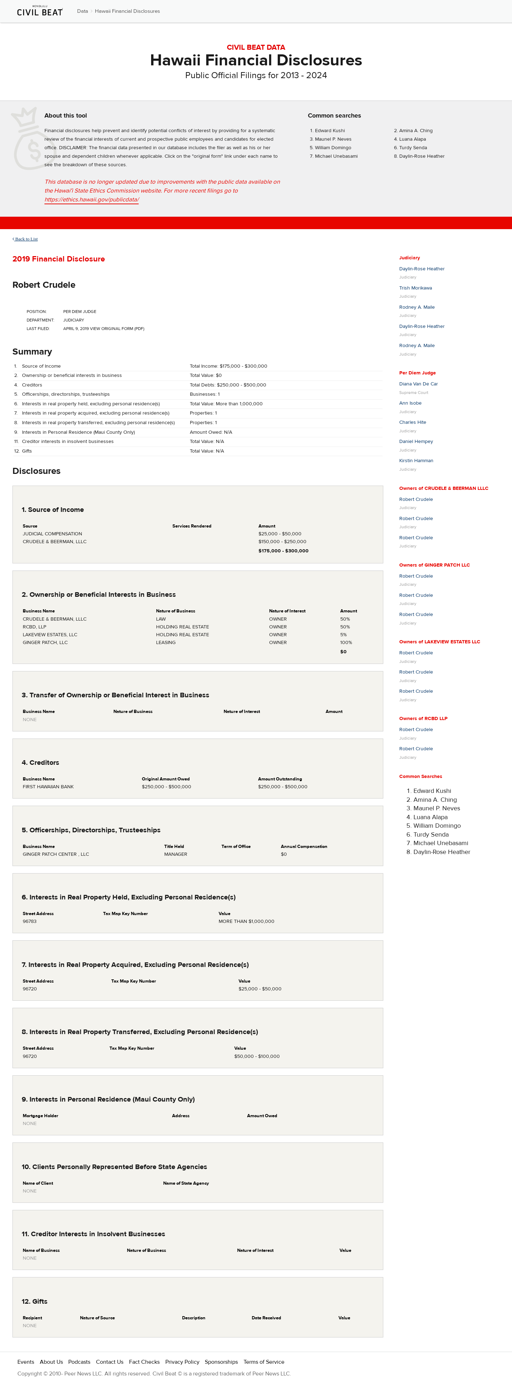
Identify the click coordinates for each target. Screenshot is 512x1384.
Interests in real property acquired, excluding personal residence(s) (95, 413)
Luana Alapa (412, 139)
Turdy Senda (413, 148)
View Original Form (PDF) (117, 328)
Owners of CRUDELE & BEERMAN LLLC (444, 488)
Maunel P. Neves (333, 139)
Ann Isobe (410, 403)
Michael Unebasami (336, 156)
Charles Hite (412, 422)
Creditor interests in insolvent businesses (68, 441)
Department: (40, 320)
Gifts (27, 451)
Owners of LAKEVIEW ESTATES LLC (439, 642)
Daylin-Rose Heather (422, 156)
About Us (51, 1362)
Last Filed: (38, 328)
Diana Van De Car (418, 384)
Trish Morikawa (415, 288)
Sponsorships (221, 1362)
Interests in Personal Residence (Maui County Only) (78, 432)
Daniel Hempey (416, 441)
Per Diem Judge (417, 373)
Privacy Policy (182, 1362)
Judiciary (409, 258)
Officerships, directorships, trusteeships (66, 394)
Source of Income (41, 366)
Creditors (32, 385)
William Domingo (333, 148)
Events (25, 1362)
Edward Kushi (330, 131)
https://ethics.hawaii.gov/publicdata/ (91, 200)
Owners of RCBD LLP (423, 718)
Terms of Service (264, 1362)
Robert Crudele (43, 285)
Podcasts (79, 1362)
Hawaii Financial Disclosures (127, 11)
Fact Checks (144, 1362)
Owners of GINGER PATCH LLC (434, 565)
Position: (37, 311)
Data (82, 11)
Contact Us (109, 1362)
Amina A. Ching (416, 131)
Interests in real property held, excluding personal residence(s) (91, 404)
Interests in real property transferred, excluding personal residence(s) (98, 423)
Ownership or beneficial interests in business (72, 375)
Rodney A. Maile (417, 307)
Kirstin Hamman (416, 461)
